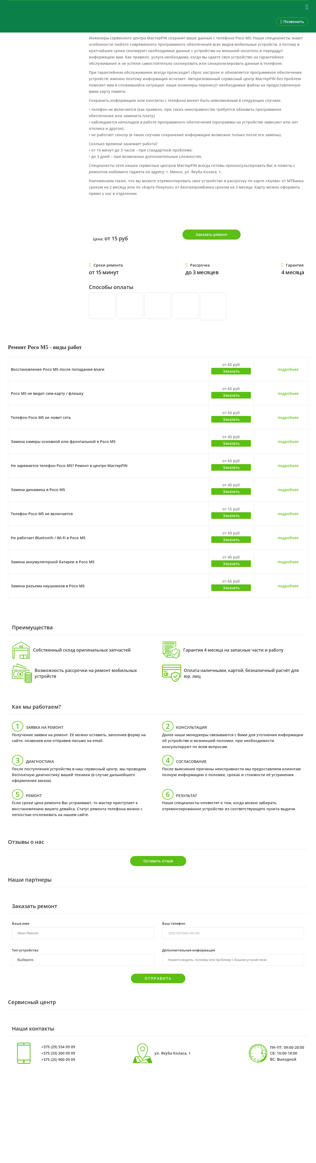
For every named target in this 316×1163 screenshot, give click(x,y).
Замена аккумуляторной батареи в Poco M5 (52, 561)
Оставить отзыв (158, 860)
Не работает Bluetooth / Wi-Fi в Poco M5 (48, 537)
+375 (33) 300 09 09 (58, 1053)
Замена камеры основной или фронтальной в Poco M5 (63, 441)
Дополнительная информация (188, 950)
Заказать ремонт (211, 234)
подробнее (288, 369)
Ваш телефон (173, 923)
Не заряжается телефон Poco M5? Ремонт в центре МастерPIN (69, 465)
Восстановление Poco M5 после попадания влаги (57, 369)
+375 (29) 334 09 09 (58, 1047)
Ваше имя (20, 923)
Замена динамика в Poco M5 (38, 489)
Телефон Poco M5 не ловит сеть (41, 417)
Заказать (231, 371)
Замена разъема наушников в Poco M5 (48, 585)
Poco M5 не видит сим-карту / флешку (47, 393)
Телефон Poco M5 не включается (42, 513)
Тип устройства (25, 950)
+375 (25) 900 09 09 (58, 1059)
